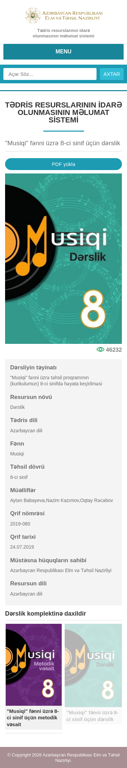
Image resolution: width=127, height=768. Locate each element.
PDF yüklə (63, 164)
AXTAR (112, 74)
